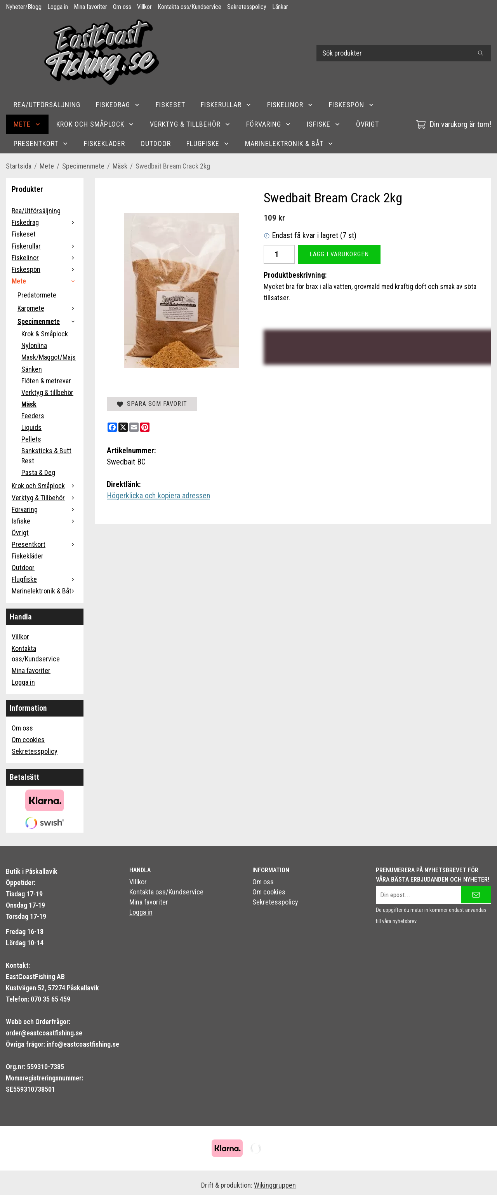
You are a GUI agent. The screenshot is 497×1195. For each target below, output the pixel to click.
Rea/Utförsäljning (47, 105)
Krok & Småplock (44, 334)
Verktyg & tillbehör (47, 392)
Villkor (144, 6)
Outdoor (156, 143)
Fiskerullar (226, 105)
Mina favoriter (90, 6)
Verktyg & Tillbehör (190, 124)
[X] (123, 427)
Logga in (57, 6)
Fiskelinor (290, 105)
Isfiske (324, 124)
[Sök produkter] (393, 53)
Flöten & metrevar (46, 381)
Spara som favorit (152, 403)
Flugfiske (207, 143)
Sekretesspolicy (246, 6)
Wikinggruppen (275, 1185)
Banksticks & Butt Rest (46, 456)
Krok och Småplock (95, 124)
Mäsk (28, 404)
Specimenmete (47, 321)
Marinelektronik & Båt (289, 143)
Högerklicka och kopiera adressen (158, 495)
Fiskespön (351, 105)
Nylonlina (34, 345)
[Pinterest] (144, 427)
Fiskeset (170, 105)
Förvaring (268, 124)
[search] (480, 53)
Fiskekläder (104, 143)
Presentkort (41, 143)
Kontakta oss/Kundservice (189, 6)
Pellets (31, 439)
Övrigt (367, 124)
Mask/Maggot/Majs (48, 357)
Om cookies (28, 740)
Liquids (31, 427)
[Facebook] (112, 427)
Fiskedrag (118, 105)
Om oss (122, 6)
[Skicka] (476, 895)
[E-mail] (134, 427)
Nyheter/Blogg (24, 6)
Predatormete (36, 295)
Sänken (31, 369)
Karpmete (47, 308)
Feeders (32, 416)
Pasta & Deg (38, 472)
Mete (27, 124)
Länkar (280, 6)
